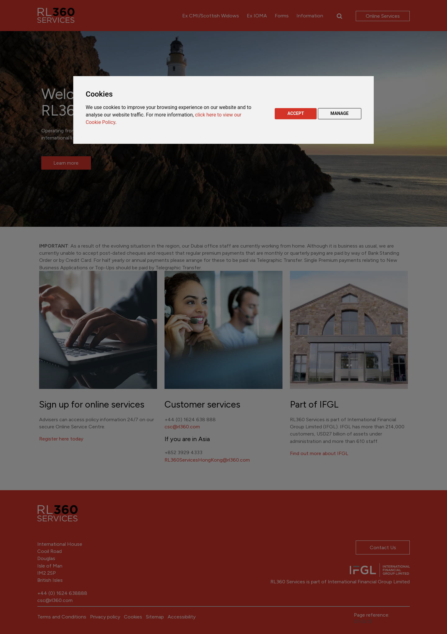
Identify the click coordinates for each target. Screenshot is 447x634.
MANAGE (340, 113)
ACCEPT (295, 113)
